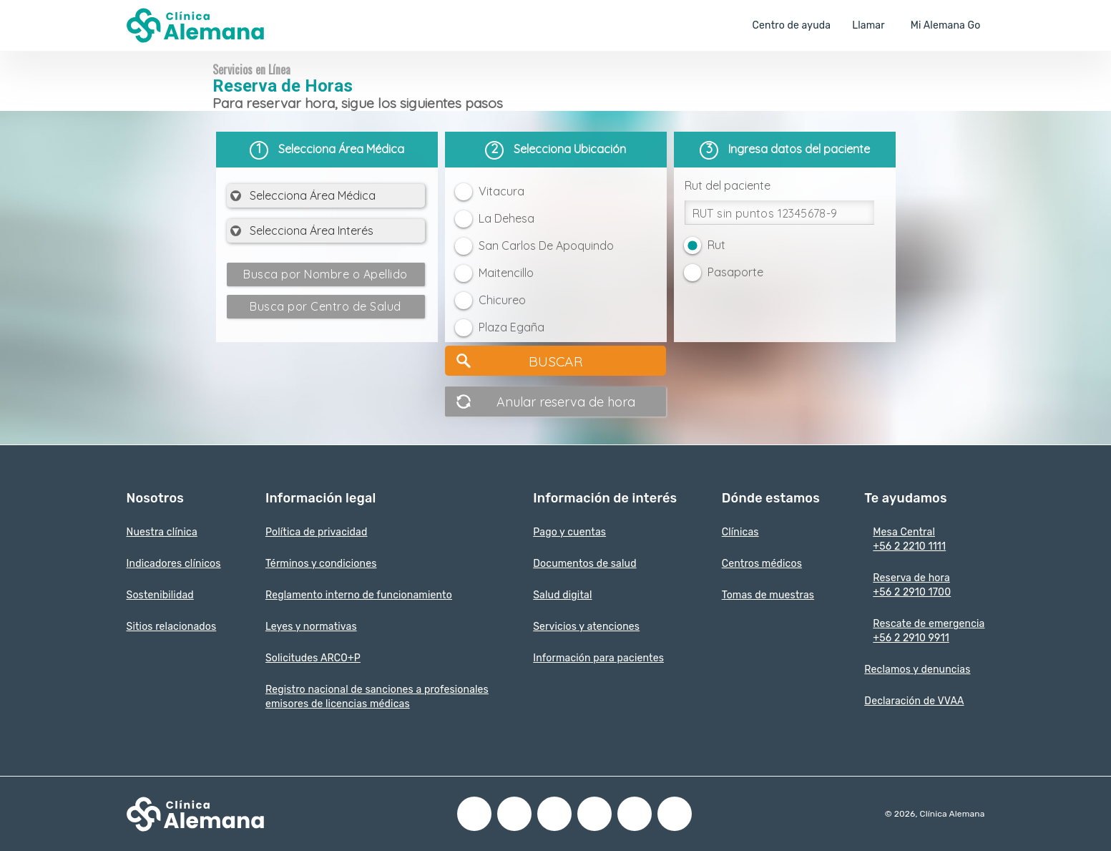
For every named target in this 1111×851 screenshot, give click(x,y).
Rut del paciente (727, 185)
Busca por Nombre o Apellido (325, 274)
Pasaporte (735, 272)
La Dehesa (506, 218)
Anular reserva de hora (565, 402)
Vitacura (501, 191)
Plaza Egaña (511, 327)
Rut (716, 245)
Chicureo (502, 300)
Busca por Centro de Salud (325, 306)
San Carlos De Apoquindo (546, 245)
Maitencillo (506, 273)
